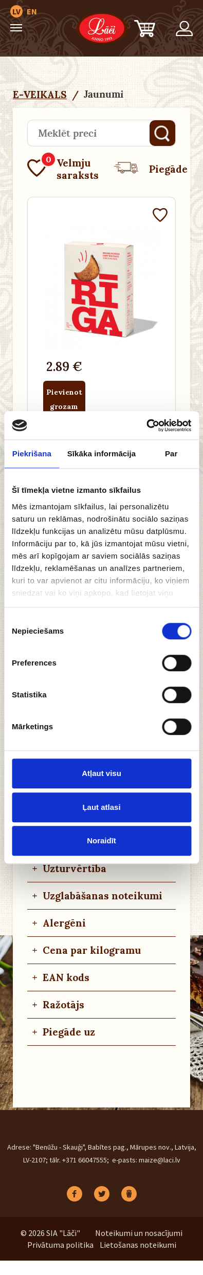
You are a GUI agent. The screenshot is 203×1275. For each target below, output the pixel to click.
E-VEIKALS (40, 94)
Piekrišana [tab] (31, 453)
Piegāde (151, 169)
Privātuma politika (60, 1245)
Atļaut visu (101, 773)
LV (16, 11)
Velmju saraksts (63, 169)
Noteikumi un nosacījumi (138, 1233)
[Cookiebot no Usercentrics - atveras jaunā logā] (146, 425)
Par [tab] (171, 453)
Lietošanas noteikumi (138, 1245)
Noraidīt (101, 840)
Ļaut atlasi (101, 807)
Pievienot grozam (64, 399)
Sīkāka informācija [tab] (101, 453)
